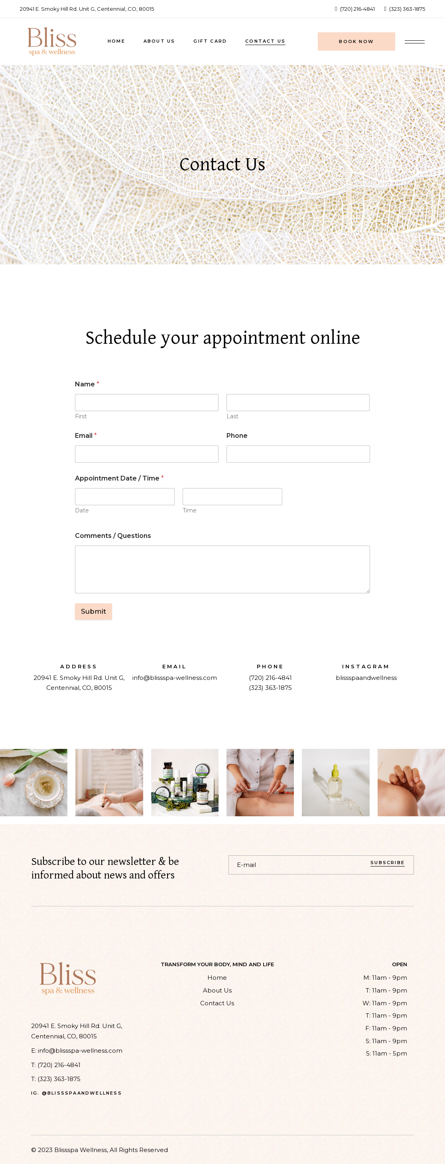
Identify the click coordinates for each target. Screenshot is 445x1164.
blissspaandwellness (366, 677)
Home (217, 977)
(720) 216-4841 (270, 677)
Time (190, 510)
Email (86, 435)
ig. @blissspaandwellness (76, 1093)
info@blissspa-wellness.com (174, 677)
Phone (237, 435)
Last (232, 416)
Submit (93, 611)
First (81, 416)
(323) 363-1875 (270, 687)
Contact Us (217, 1003)
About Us (217, 990)
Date (82, 510)
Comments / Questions (113, 536)
